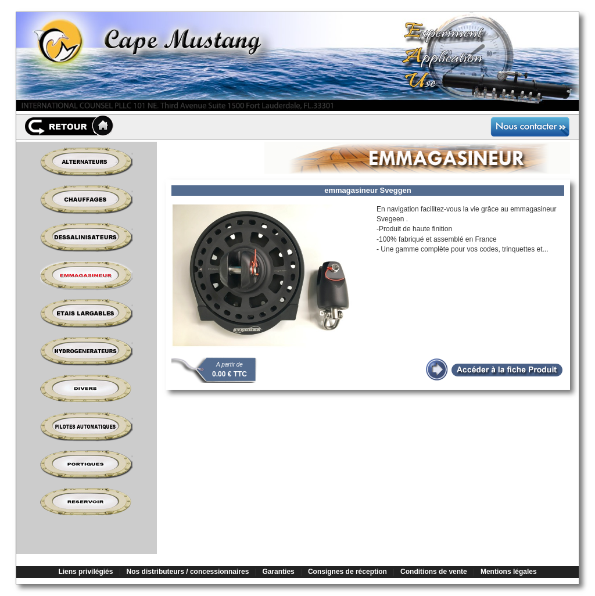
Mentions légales (509, 572)
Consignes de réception (347, 572)
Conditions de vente (433, 572)
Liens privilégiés (85, 572)
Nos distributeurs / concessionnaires (188, 572)
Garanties (278, 572)
